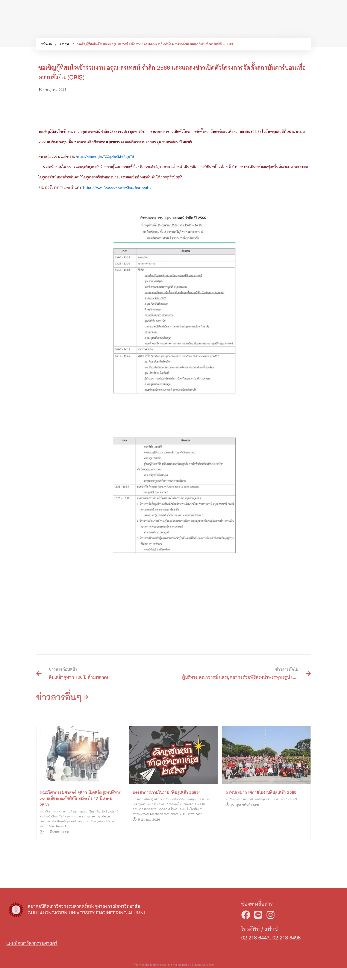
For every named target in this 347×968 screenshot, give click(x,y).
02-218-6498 (329, 938)
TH (323, 10)
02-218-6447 (298, 938)
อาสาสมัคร (216, 28)
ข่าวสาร (64, 46)
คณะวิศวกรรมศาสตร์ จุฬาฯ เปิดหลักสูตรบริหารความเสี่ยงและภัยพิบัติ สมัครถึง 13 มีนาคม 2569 (80, 859)
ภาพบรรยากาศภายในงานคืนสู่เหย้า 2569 (261, 853)
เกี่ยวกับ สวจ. (72, 28)
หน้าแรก (46, 46)
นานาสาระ (165, 28)
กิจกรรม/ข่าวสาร (134, 28)
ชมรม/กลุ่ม (190, 28)
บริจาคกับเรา (243, 28)
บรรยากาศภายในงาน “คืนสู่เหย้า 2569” (166, 853)
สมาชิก (48, 28)
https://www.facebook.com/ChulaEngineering (117, 279)
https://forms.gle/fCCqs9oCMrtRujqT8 (105, 248)
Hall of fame (101, 28)
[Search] (311, 9)
